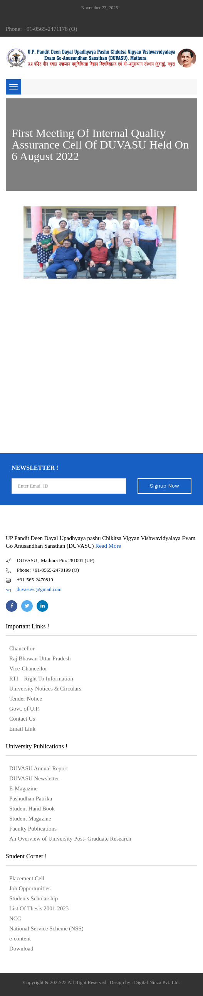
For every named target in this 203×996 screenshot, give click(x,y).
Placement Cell (26, 878)
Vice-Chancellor (28, 668)
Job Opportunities (29, 888)
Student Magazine (30, 818)
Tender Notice (25, 699)
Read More (108, 546)
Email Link (22, 729)
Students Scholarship (33, 898)
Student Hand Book (32, 808)
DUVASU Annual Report (38, 768)
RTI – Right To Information (41, 678)
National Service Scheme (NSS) (46, 928)
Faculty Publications (33, 828)
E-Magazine (23, 788)
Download (21, 948)
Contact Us (22, 719)
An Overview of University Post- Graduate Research (70, 839)
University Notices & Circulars (45, 688)
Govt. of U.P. (24, 709)
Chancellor (22, 648)
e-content (20, 938)
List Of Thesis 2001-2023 (39, 908)
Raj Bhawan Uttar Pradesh (40, 658)
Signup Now (164, 486)
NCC (15, 918)
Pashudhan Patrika (30, 798)
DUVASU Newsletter (34, 778)
